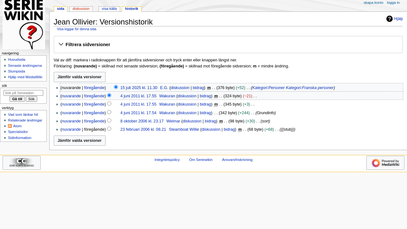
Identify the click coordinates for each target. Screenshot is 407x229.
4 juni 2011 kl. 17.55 (138, 96)
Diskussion (80, 8)
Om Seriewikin (201, 160)
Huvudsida (16, 59)
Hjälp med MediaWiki (25, 77)
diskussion (180, 88)
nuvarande (71, 96)
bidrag (198, 88)
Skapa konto (373, 2)
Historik (131, 8)
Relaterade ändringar (25, 120)
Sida (60, 8)
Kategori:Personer (268, 88)
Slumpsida (16, 71)
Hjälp (394, 19)
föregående (94, 88)
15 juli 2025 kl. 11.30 (138, 88)
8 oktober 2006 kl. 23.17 (141, 121)
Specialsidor (18, 132)
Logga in (393, 2)
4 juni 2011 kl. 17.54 (138, 113)
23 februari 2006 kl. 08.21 (143, 129)
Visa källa (109, 8)
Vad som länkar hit (23, 114)
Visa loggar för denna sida (76, 29)
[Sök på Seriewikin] (23, 93)
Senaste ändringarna (25, 65)
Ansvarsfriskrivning (237, 160)
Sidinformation (19, 138)
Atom (17, 126)
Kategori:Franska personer (310, 88)
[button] (228, 45)
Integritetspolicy (167, 160)
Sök (4, 85)
